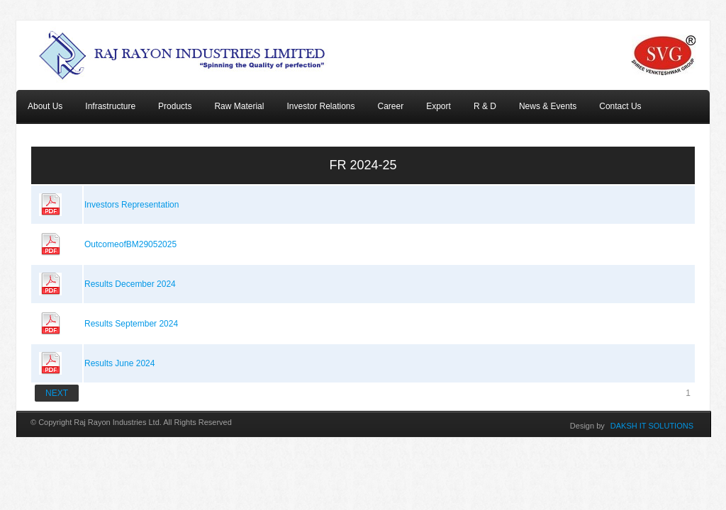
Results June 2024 (119, 363)
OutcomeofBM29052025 (130, 244)
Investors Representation (131, 205)
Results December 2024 (130, 284)
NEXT (56, 393)
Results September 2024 (131, 324)
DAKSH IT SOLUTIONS (651, 425)
